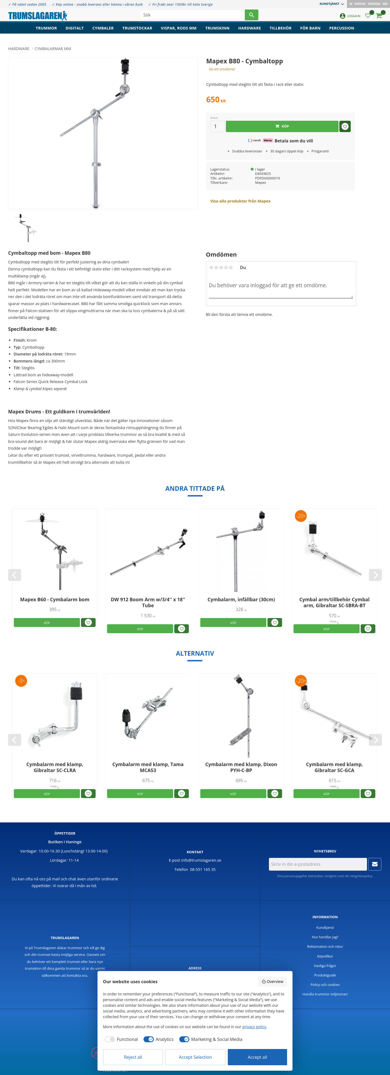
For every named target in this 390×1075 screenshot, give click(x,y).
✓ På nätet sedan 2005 (27, 4)
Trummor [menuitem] (46, 31)
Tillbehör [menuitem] (281, 31)
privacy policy (254, 1026)
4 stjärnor (225, 267)
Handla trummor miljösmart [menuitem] (325, 994)
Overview (272, 981)
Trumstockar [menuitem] (137, 31)
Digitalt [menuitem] (75, 31)
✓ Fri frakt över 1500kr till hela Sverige (180, 4)
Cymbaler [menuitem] (103, 31)
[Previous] (14, 575)
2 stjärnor (216, 267)
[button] (368, 17)
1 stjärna (211, 267)
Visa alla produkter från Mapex (240, 201)
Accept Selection (195, 1057)
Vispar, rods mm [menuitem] (179, 31)
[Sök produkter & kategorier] (192, 16)
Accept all (257, 1057)
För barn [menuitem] (310, 31)
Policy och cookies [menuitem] (325, 984)
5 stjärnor (230, 267)
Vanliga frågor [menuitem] (325, 965)
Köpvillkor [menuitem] (325, 956)
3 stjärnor (221, 267)
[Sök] (251, 16)
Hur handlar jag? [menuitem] (325, 937)
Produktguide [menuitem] (325, 975)
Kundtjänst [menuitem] (329, 4)
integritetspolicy (361, 876)
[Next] (375, 575)
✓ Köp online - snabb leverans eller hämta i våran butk (97, 4)
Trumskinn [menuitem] (217, 31)
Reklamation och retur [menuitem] (325, 946)
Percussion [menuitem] (341, 31)
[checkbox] (120, 1039)
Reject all (133, 1057)
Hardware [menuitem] (249, 31)
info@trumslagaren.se (201, 860)
